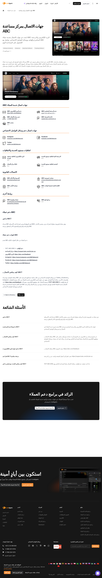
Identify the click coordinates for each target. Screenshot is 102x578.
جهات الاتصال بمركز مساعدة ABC (27, 10)
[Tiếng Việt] (98, 563)
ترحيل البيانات (21, 514)
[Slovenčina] (86, 563)
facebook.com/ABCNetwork (48, 138)
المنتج (41, 3)
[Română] (80, 563)
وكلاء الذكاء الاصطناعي (31, 3)
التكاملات (5, 522)
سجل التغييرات (21, 521)
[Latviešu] (66, 563)
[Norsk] (72, 563)
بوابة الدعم (20, 511)
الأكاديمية (61, 518)
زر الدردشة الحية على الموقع (48, 113)
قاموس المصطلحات (64, 514)
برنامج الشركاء (42, 521)
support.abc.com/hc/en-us (48, 118)
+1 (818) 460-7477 (12, 118)
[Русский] (83, 563)
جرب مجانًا (21, 295)
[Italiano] (57, 563)
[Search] (70, 3)
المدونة (61, 511)
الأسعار (4, 515)
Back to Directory (9, 295)
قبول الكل (7, 572)
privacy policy (8, 568)
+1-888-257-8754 (10, 549)
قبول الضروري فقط (17, 572)
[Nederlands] (69, 563)
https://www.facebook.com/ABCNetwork (24, 260)
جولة (4, 525)
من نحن (40, 511)
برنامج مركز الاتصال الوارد (86, 524)
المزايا (4, 519)
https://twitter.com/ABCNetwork (20, 263)
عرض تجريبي (86, 3)
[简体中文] (59, 566)
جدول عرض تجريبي (27, 484)
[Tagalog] (95, 563)
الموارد (47, 3)
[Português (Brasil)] (78, 563)
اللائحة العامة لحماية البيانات (83, 574)
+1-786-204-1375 (10, 552)
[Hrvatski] (51, 563)
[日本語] (60, 563)
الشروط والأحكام (50, 574)
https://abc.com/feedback (14, 113)
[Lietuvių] (63, 563)
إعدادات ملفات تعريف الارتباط (32, 572)
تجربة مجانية (77, 3)
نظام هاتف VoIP (84, 518)
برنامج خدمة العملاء (85, 514)
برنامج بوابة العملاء (84, 531)
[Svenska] (92, 563)
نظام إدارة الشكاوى (85, 528)
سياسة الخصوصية (70, 574)
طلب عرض (20, 524)
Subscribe (95, 546)
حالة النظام (20, 518)
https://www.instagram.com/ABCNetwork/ (25, 257)
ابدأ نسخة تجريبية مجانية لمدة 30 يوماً (45, 408)
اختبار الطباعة (62, 524)
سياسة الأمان (60, 574)
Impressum (41, 524)
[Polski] (75, 563)
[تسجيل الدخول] (92, 3)
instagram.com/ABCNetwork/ (15, 138)
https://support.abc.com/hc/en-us (25, 251)
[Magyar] (54, 563)
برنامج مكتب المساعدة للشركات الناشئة (89, 534)
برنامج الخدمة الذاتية (85, 521)
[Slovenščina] (89, 563)
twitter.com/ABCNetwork (14, 144)
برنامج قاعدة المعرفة (85, 511)
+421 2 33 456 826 (10, 546)
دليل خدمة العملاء (11, 10)
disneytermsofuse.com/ (13, 180)
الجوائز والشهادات (42, 514)
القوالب (61, 521)
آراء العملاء (41, 518)
